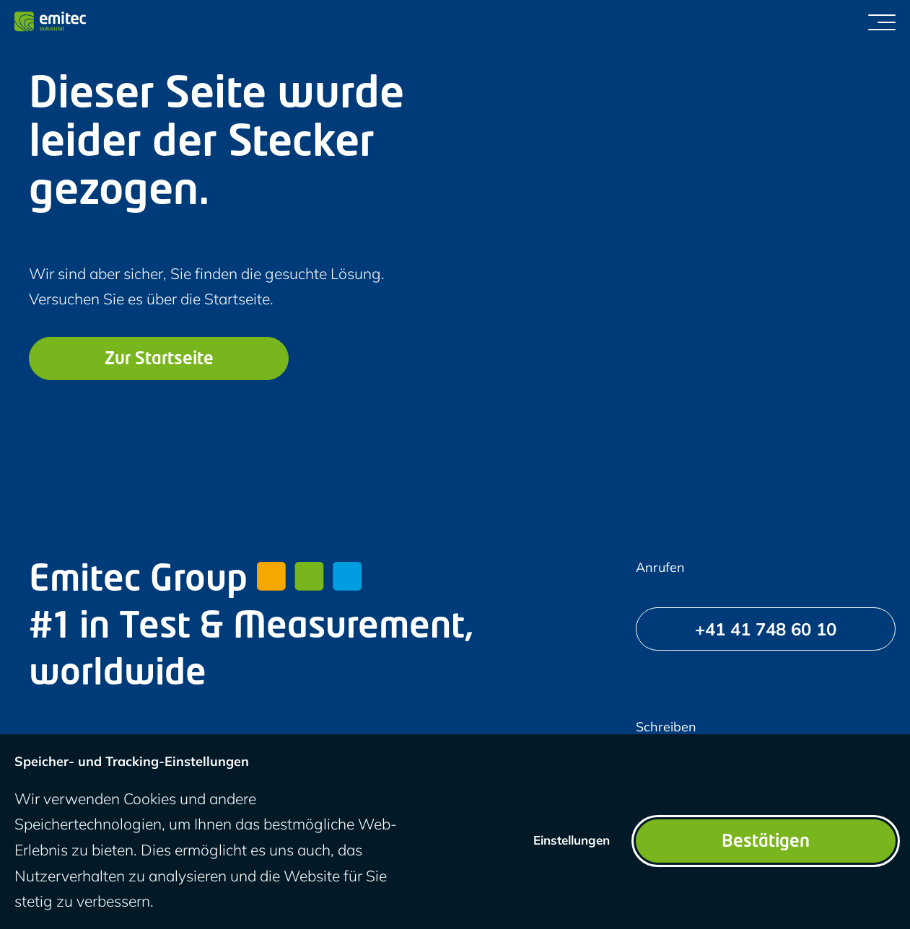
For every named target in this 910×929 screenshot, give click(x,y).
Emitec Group (195, 581)
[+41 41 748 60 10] (766, 629)
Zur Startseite (159, 360)
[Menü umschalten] (882, 21)
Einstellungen (571, 839)
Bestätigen (766, 842)
